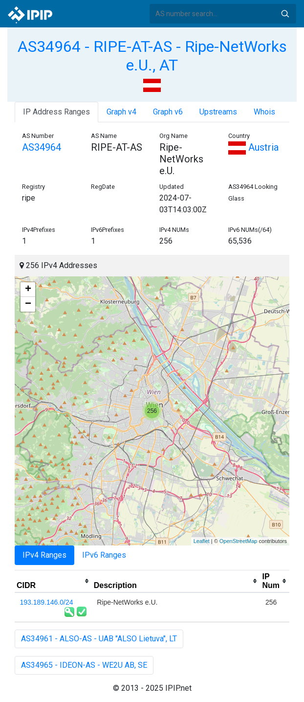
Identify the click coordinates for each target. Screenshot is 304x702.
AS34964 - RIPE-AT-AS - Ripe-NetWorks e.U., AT (152, 55)
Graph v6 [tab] (168, 111)
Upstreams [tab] (218, 111)
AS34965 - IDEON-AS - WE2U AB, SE (84, 665)
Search (285, 13)
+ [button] (28, 289)
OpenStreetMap (238, 541)
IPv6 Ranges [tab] (104, 555)
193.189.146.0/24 (46, 602)
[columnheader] (53, 581)
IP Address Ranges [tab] (56, 111)
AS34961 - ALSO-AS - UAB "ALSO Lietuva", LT (99, 638)
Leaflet (202, 541)
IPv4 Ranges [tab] (44, 555)
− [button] (28, 304)
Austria (253, 147)
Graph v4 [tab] (121, 111)
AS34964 (41, 147)
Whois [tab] (264, 111)
